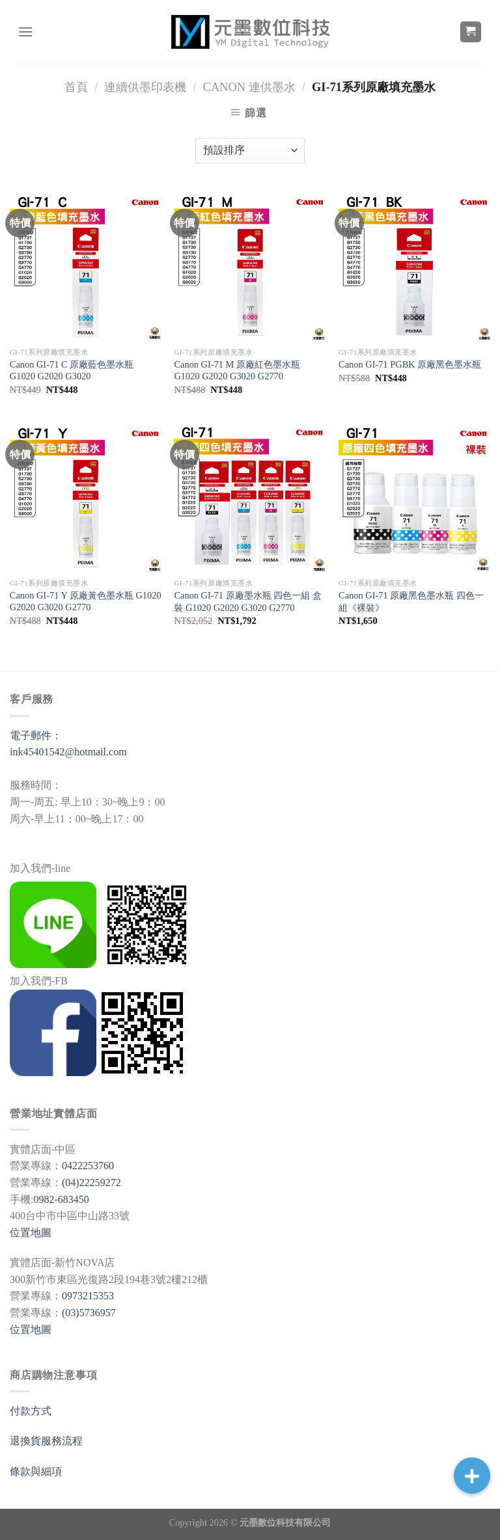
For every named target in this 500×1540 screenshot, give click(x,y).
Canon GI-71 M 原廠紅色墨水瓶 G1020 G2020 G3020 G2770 (237, 370)
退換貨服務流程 (46, 1440)
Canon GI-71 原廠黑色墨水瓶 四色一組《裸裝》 (411, 601)
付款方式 (30, 1410)
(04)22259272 (91, 1182)
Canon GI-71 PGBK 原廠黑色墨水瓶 (410, 364)
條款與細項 (36, 1471)
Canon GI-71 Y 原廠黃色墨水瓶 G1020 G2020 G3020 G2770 (85, 601)
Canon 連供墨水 (249, 87)
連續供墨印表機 (145, 87)
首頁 (76, 87)
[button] (472, 1475)
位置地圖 (30, 1232)
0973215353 (88, 1295)
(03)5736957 (89, 1312)
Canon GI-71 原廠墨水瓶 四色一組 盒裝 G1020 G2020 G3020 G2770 (247, 601)
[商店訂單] (250, 150)
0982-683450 (61, 1199)
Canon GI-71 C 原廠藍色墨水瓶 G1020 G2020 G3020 (71, 370)
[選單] (25, 31)
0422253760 (88, 1165)
